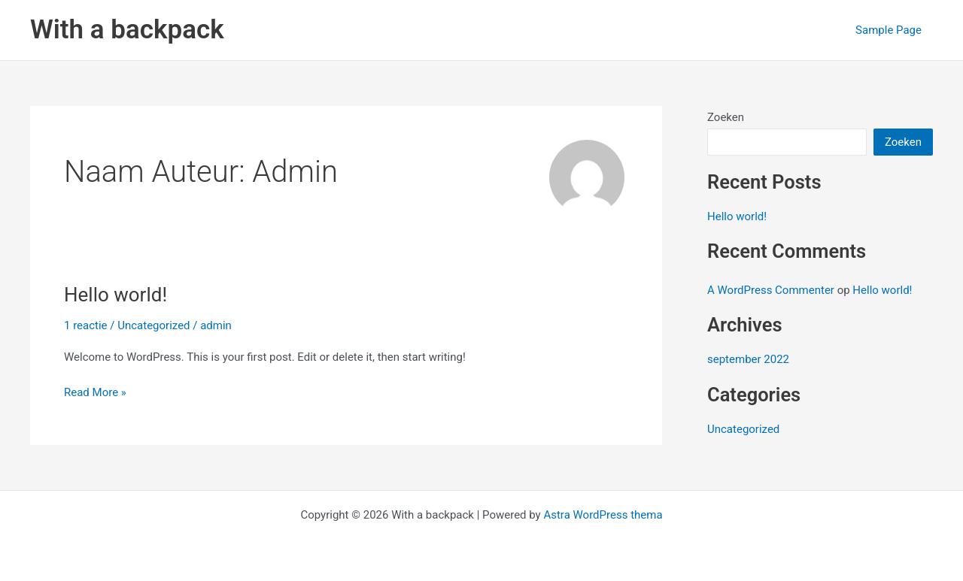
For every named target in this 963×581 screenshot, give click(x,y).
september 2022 (748, 359)
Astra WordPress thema (602, 515)
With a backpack (127, 29)
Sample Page (888, 30)
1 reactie (86, 325)
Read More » (95, 392)
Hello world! (115, 294)
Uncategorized (153, 325)
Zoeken (725, 117)
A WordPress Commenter (770, 290)
